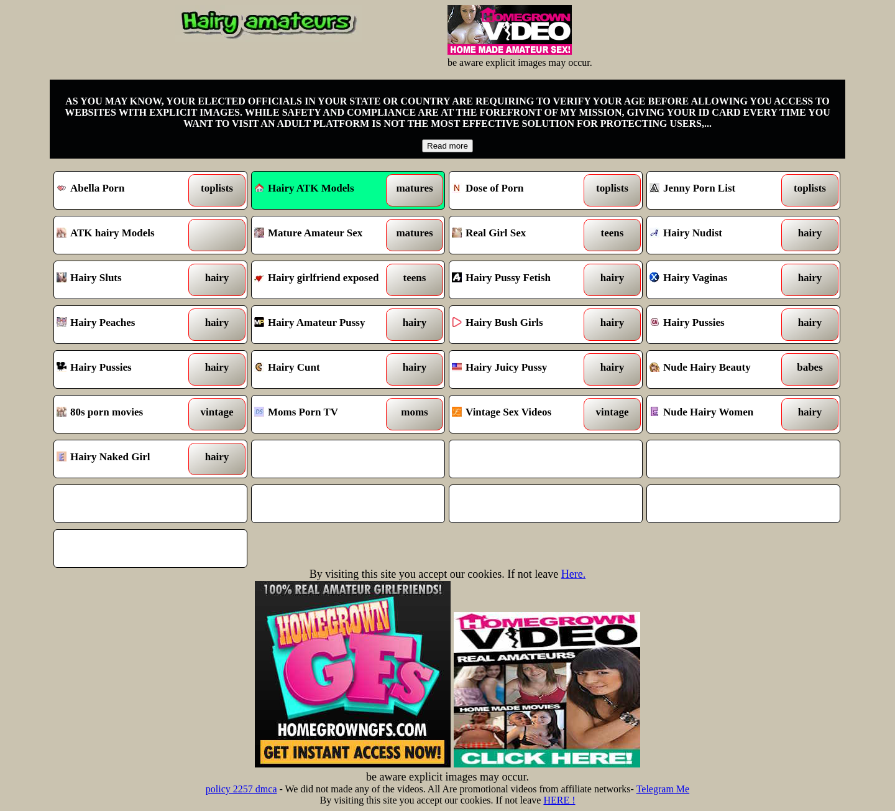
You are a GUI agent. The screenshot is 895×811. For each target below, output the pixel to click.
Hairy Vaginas (718, 280)
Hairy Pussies (718, 324)
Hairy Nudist (718, 235)
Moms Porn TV (323, 414)
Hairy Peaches (126, 324)
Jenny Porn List (718, 190)
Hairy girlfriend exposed (323, 280)
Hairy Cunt (323, 369)
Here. (573, 574)
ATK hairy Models (126, 235)
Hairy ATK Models (304, 188)
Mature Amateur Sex (323, 235)
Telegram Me (663, 789)
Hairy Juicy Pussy (521, 369)
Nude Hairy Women (718, 414)
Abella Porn (126, 190)
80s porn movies (126, 414)
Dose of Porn (521, 190)
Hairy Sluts (126, 280)
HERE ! (559, 800)
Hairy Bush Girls (521, 324)
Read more (447, 146)
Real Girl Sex (521, 235)
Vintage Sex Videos (521, 414)
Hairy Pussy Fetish (521, 280)
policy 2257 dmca (241, 789)
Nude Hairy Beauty (718, 369)
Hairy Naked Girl (126, 459)
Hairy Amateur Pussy (323, 324)
